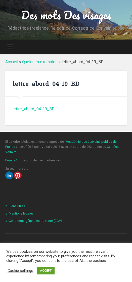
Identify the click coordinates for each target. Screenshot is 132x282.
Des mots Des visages (66, 15)
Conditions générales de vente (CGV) (35, 221)
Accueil (11, 61)
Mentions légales (21, 213)
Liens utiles (17, 206)
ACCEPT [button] (46, 270)
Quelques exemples (40, 61)
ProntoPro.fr (14, 160)
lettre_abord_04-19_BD (34, 109)
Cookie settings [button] (20, 270)
